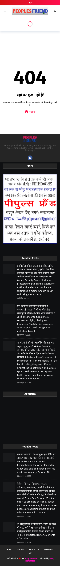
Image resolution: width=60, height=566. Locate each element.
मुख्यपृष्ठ (30, 111)
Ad (30, 553)
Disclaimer (48, 550)
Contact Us (34, 550)
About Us (20, 550)
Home (9, 550)
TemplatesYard (31, 558)
